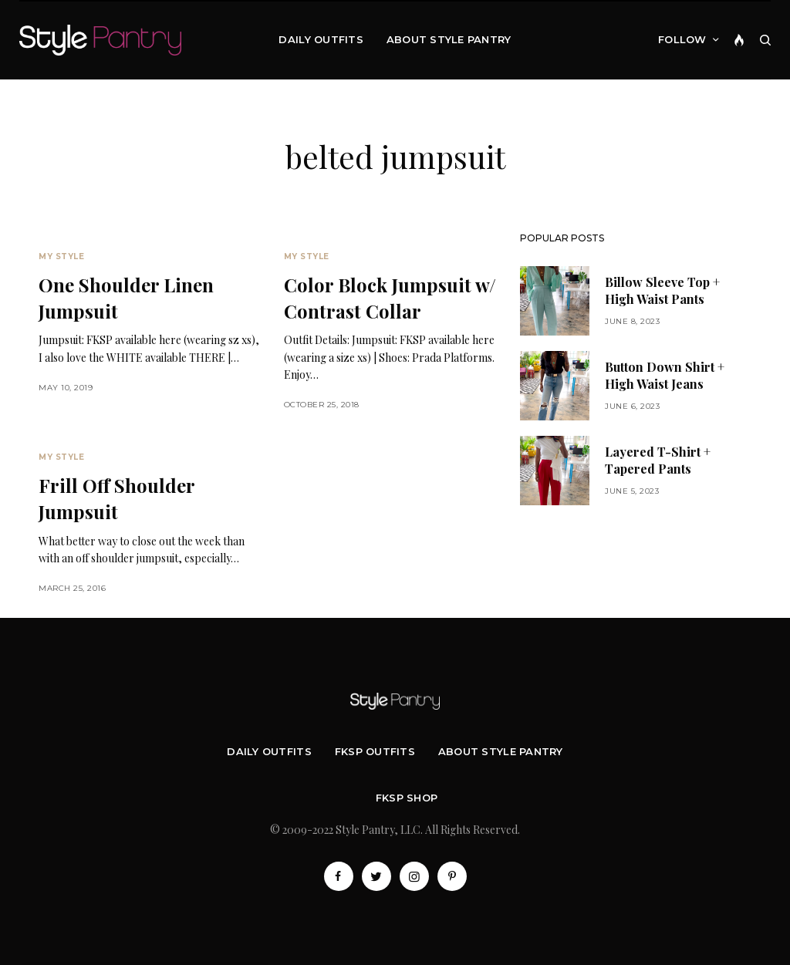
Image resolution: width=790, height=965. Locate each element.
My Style (61, 256)
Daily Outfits (269, 751)
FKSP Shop (406, 797)
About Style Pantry (500, 751)
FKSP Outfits (375, 751)
